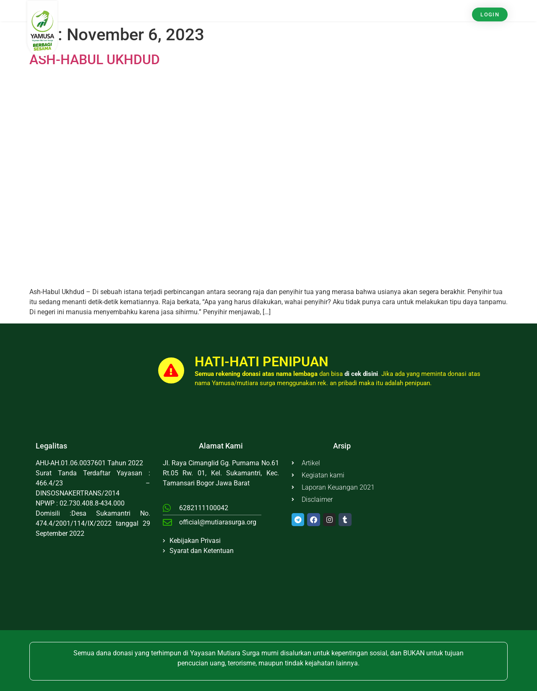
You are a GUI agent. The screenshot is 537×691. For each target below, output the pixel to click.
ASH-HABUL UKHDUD (94, 60)
